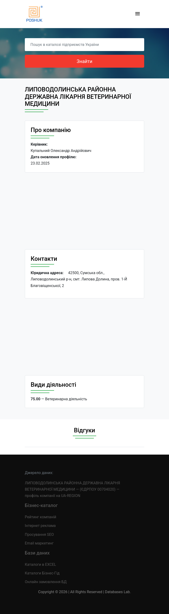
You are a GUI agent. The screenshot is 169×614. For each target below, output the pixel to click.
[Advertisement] (84, 211)
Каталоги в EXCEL (40, 564)
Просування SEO (39, 534)
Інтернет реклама (40, 525)
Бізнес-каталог (41, 505)
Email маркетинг (39, 543)
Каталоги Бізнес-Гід (42, 573)
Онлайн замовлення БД (46, 582)
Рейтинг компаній (40, 517)
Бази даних (37, 553)
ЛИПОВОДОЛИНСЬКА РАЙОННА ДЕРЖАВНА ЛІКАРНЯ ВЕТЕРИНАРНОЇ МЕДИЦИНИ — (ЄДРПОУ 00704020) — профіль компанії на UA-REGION (72, 489)
